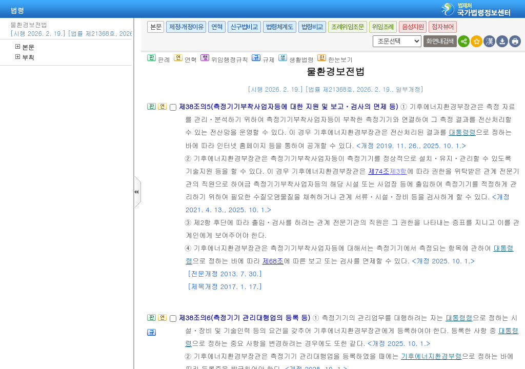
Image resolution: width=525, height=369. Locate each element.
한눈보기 (335, 59)
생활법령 (296, 59)
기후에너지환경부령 (431, 356)
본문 (24, 47)
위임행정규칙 (224, 59)
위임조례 (383, 27)
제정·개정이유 (186, 27)
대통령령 (462, 132)
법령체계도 (279, 27)
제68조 (273, 260)
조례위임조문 (347, 27)
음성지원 (412, 27)
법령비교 (312, 27)
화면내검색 (440, 41)
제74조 (379, 171)
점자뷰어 (442, 27)
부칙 (24, 57)
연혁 (216, 27)
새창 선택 (371, 35)
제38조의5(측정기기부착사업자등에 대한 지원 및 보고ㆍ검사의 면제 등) (289, 106)
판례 (158, 59)
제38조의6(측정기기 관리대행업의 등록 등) (245, 317)
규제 (263, 59)
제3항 (398, 171)
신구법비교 (244, 27)
